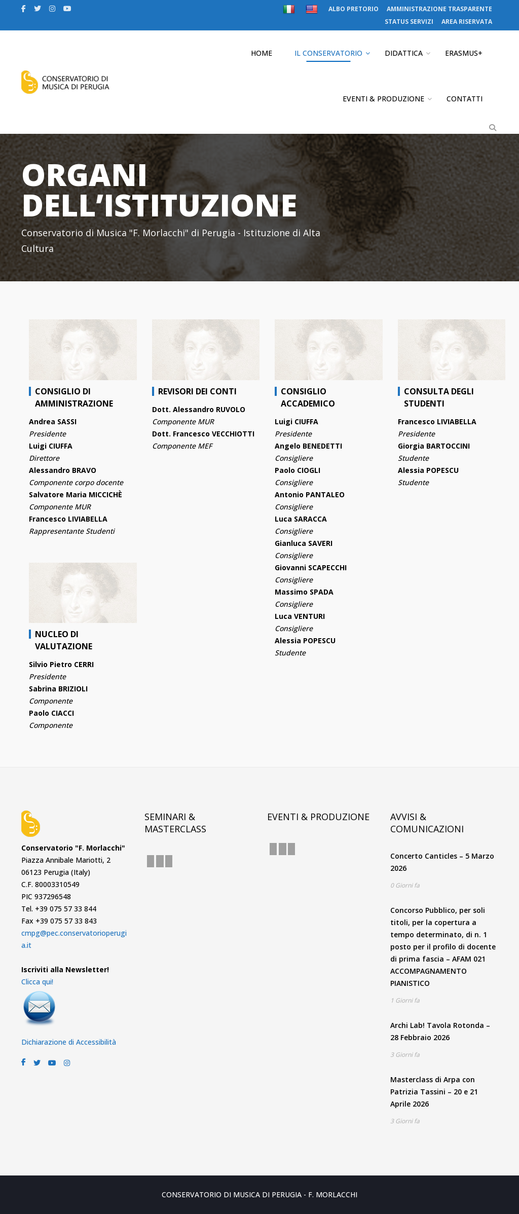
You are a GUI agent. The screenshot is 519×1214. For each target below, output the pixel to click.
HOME (261, 53)
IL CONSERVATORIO (328, 53)
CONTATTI (465, 98)
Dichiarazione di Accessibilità (68, 1042)
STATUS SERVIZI (409, 21)
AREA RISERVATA (466, 21)
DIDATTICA (404, 53)
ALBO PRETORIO (353, 9)
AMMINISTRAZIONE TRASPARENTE (439, 9)
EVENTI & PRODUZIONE (383, 98)
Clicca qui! (37, 981)
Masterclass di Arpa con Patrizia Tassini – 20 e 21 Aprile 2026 (434, 1092)
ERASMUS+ (464, 53)
